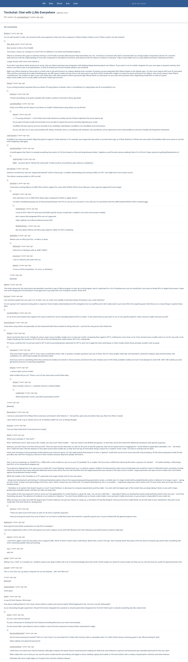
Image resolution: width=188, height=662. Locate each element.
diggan (9, 333)
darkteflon (14, 235)
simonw (13, 509)
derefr (9, 435)
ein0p (6, 558)
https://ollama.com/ (90, 37)
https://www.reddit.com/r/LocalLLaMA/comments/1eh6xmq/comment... (146, 58)
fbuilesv (7, 33)
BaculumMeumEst (17, 633)
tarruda (15, 194)
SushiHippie (20, 209)
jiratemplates (9, 587)
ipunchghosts (9, 322)
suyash (6, 568)
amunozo (16, 256)
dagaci (9, 83)
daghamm (8, 522)
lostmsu (13, 94)
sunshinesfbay (15, 104)
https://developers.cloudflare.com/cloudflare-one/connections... (81, 126)
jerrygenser (11, 169)
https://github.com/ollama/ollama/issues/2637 (34, 220)
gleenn (6, 284)
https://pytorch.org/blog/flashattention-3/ (163, 152)
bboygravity (11, 412)
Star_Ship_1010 (13, 44)
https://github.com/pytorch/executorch (25, 641)
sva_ (8, 548)
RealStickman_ (21, 226)
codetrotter (20, 393)
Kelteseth (16, 246)
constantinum (23, 17)
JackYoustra (12, 135)
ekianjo (15, 265)
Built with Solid (139, 3)
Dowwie (10, 425)
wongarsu (13, 350)
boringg (7, 296)
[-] (4, 41)
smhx (9, 615)
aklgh (6, 596)
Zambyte (13, 183)
